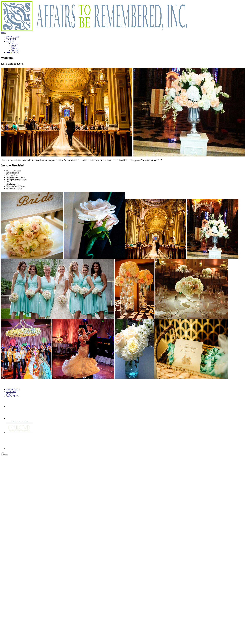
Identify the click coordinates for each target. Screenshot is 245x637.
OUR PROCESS (12, 37)
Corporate (15, 50)
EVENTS (10, 41)
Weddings (15, 43)
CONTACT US (12, 52)
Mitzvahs (14, 48)
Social (13, 46)
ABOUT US (11, 39)
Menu (3, 33)
